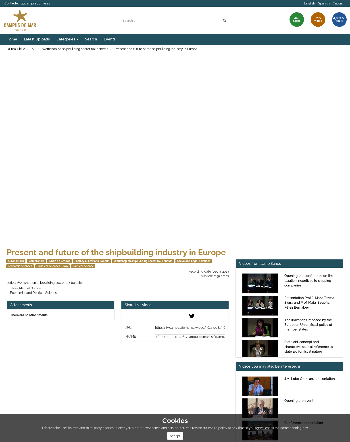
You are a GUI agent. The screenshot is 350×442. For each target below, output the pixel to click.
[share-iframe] (190, 336)
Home (12, 39)
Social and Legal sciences (193, 261)
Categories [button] (67, 39)
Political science (83, 266)
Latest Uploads (37, 39)
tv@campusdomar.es (34, 3)
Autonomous (16, 261)
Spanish (324, 3)
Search (91, 39)
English (309, 3)
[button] (175, 305)
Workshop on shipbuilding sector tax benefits (75, 49)
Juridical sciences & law (52, 266)
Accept (175, 436)
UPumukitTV (16, 49)
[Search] (224, 21)
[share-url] (190, 327)
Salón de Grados (59, 261)
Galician (338, 3)
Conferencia (36, 261)
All (33, 49)
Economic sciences (20, 266)
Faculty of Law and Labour (92, 261)
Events (110, 39)
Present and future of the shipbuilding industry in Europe (156, 49)
